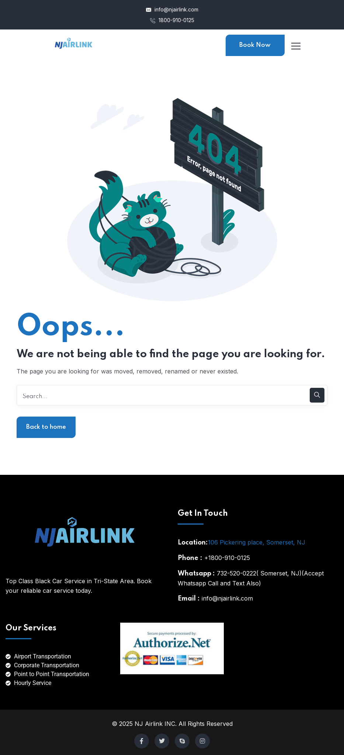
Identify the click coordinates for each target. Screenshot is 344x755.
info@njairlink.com (172, 9)
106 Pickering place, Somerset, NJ (256, 542)
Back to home (46, 427)
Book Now (255, 45)
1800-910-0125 (172, 20)
